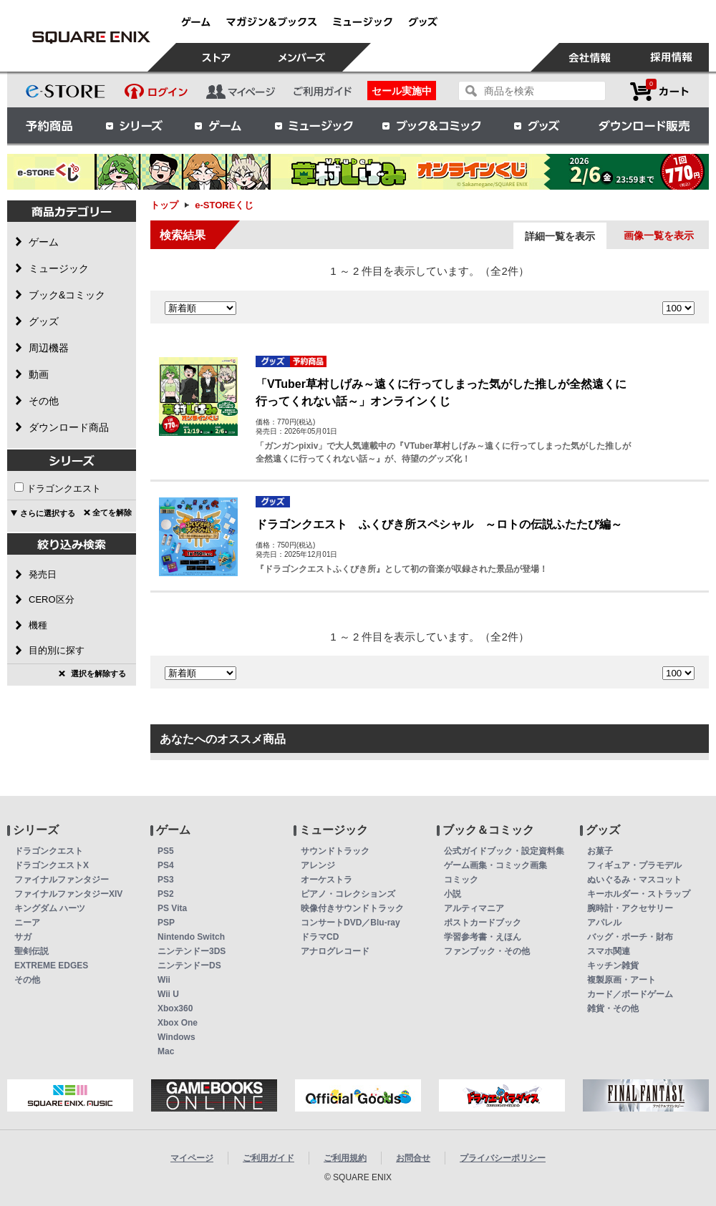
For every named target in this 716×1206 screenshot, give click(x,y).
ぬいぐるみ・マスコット (634, 880)
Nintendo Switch (191, 937)
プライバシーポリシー (503, 1158)
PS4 (166, 865)
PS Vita (172, 908)
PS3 (166, 880)
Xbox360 (175, 1008)
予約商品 (49, 125)
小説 (452, 894)
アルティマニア (474, 908)
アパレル (604, 923)
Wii (164, 980)
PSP (166, 923)
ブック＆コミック (431, 125)
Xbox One (178, 1023)
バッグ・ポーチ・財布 (630, 937)
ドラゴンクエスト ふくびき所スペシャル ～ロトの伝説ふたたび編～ (439, 524)
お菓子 (600, 851)
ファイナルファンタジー (61, 880)
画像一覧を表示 (659, 235)
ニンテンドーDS (189, 966)
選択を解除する (98, 673)
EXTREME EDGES (51, 966)
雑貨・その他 (613, 1008)
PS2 (166, 894)
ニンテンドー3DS (192, 951)
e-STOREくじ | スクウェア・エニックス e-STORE (91, 37)
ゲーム (218, 125)
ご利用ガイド (268, 1158)
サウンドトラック (335, 851)
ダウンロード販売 (644, 125)
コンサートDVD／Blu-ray (350, 923)
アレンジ (318, 865)
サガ (23, 937)
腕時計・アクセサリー (630, 908)
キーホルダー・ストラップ (638, 894)
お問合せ (413, 1158)
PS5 (166, 851)
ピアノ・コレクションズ (348, 894)
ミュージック (314, 125)
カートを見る (659, 91)
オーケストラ (326, 880)
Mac (166, 1051)
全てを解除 (112, 512)
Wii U (168, 994)
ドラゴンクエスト (63, 488)
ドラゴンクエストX (51, 865)
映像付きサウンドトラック (352, 908)
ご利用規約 (345, 1158)
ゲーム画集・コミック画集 (495, 865)
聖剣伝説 (31, 951)
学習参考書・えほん (482, 937)
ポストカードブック (482, 923)
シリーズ (134, 125)
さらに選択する (47, 513)
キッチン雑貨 (613, 966)
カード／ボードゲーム (630, 994)
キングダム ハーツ (49, 908)
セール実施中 (402, 91)
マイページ (191, 1158)
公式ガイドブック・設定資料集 (504, 851)
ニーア (27, 923)
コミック (461, 880)
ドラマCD (320, 937)
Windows (176, 1037)
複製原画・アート (621, 980)
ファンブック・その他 (487, 951)
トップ (164, 205)
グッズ (537, 125)
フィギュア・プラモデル (634, 865)
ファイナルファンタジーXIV (68, 894)
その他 (27, 980)
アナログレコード (335, 951)
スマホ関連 (608, 951)
